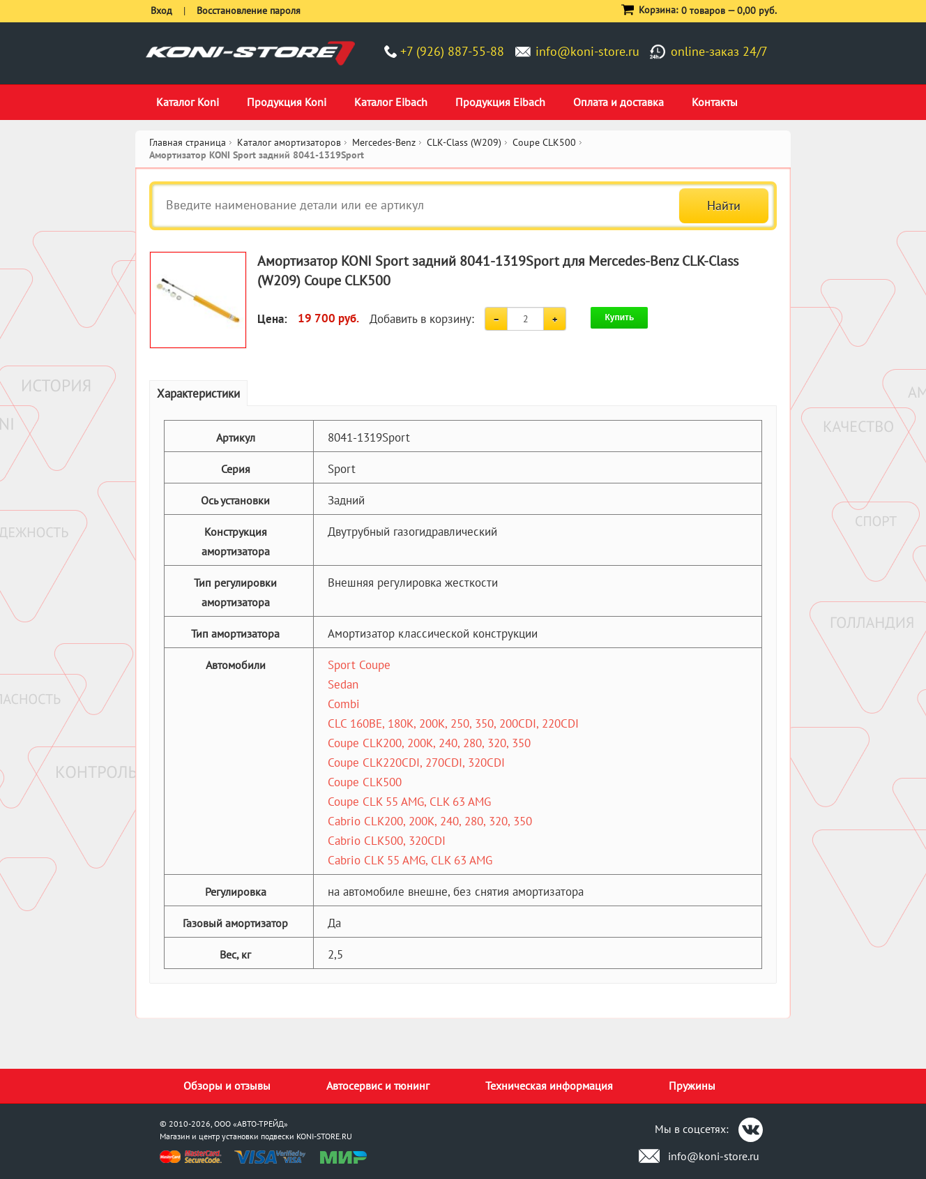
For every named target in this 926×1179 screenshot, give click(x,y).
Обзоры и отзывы (227, 1085)
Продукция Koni (286, 102)
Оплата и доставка (618, 102)
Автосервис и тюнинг (378, 1085)
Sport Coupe (359, 665)
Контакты (715, 102)
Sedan (343, 684)
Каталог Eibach (390, 102)
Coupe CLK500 (365, 782)
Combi (344, 704)
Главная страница (187, 142)
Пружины (692, 1085)
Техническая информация (549, 1085)
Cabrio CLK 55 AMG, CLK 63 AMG (410, 860)
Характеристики (198, 393)
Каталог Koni (187, 102)
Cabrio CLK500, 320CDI (387, 840)
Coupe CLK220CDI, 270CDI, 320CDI (416, 762)
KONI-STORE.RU (324, 1136)
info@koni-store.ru (587, 51)
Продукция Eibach (500, 102)
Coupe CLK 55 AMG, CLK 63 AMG (409, 801)
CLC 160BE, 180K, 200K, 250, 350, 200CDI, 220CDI (453, 723)
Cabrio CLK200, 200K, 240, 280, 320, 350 (430, 821)
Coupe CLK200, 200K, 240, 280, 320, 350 (429, 743)
